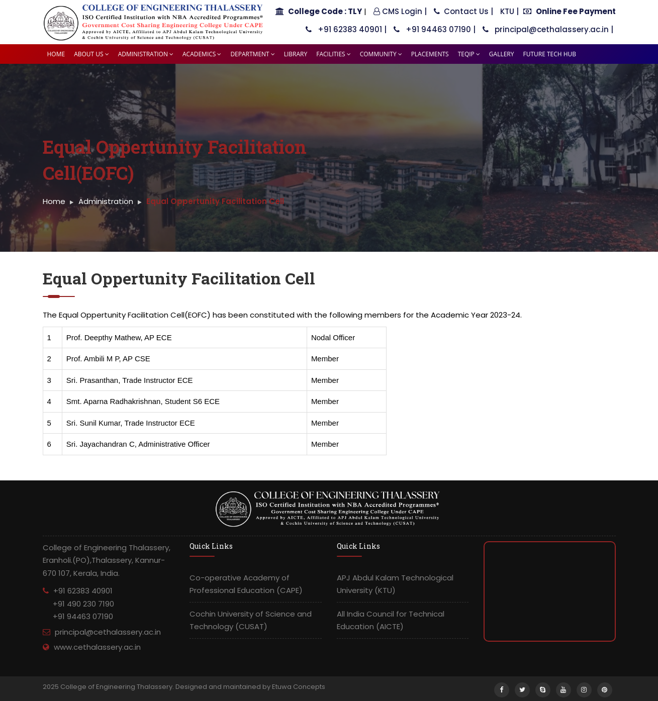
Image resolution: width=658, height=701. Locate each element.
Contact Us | (463, 11)
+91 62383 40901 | (346, 29)
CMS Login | (400, 11)
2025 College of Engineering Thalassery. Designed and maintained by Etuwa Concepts (184, 686)
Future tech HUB (549, 54)
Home (56, 54)
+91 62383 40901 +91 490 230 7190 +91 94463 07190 (78, 603)
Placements (430, 54)
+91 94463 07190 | (435, 29)
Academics (201, 54)
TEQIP (469, 54)
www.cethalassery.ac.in (97, 647)
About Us (91, 54)
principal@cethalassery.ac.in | (548, 29)
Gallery (501, 54)
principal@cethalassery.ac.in (108, 632)
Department (252, 54)
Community (381, 54)
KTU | (509, 11)
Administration (145, 54)
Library (295, 54)
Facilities (333, 54)
